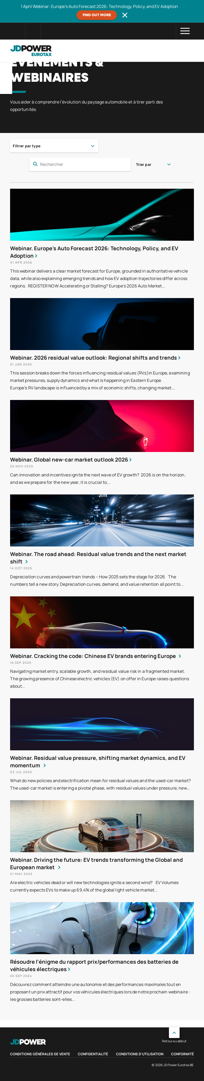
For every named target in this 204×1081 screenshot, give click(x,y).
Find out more (97, 15)
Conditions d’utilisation (139, 1054)
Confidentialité (93, 1054)
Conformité (182, 1054)
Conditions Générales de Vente (40, 1054)
